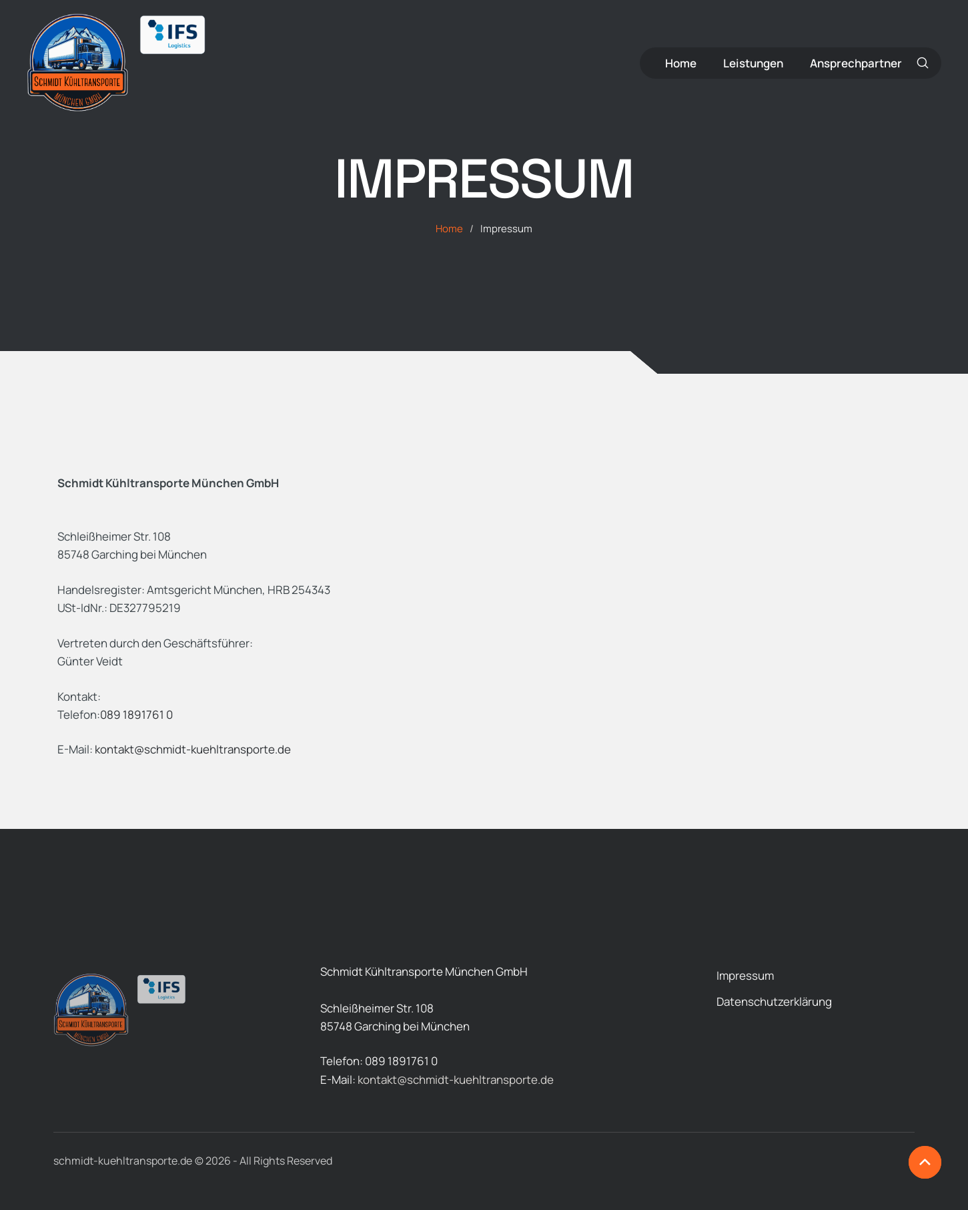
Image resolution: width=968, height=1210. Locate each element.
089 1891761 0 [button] (136, 714)
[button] (923, 63)
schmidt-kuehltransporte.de (122, 1160)
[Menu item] (680, 63)
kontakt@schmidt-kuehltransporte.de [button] (193, 749)
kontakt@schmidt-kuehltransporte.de (456, 1079)
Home (449, 229)
